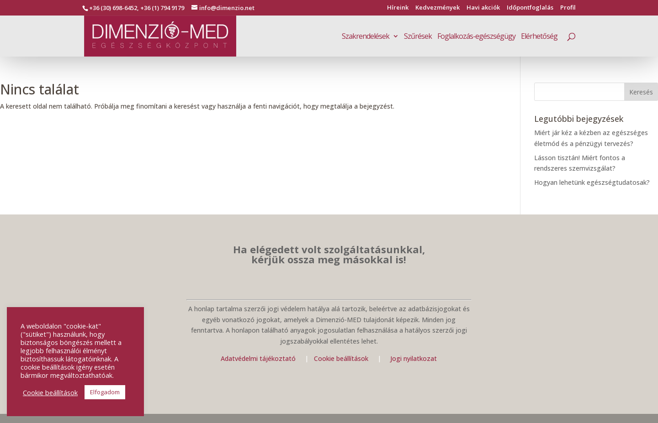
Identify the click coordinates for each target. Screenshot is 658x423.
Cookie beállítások (342, 358)
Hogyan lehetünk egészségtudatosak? (592, 182)
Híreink (398, 8)
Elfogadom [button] (105, 392)
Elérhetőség (539, 37)
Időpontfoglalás (530, 8)
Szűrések (418, 37)
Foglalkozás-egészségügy (476, 37)
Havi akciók (483, 8)
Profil (568, 8)
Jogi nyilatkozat (413, 358)
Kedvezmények (437, 8)
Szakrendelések (365, 37)
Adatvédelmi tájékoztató (258, 358)
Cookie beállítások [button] (50, 392)
